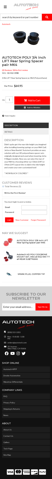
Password (9, 212)
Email (7, 207)
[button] (26, 17)
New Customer (22, 220)
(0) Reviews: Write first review (15, 70)
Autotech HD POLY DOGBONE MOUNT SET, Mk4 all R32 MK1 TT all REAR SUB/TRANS (33, 256)
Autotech (6, 24)
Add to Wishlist (33, 107)
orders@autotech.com (17, 343)
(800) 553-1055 (14, 332)
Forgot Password (38, 220)
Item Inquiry (10, 116)
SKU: (4, 73)
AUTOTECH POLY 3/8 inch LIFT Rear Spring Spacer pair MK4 (32, 241)
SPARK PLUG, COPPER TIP (31, 274)
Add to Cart (34, 100)
